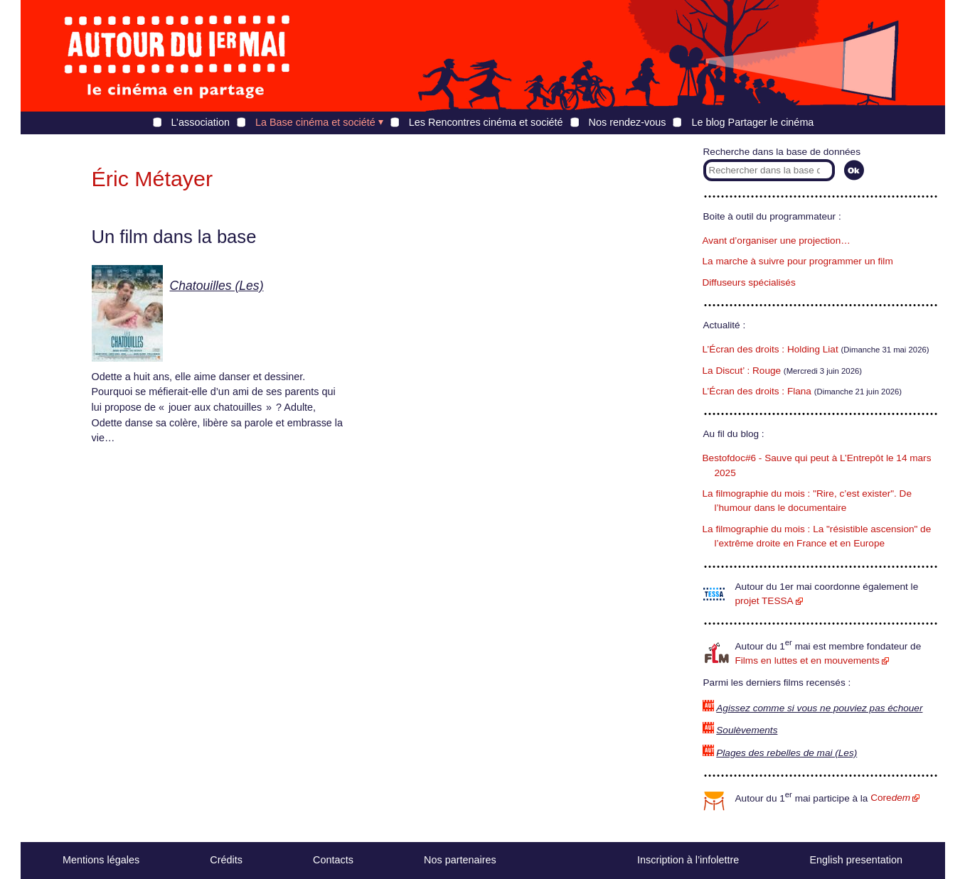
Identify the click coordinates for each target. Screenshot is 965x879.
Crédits (226, 859)
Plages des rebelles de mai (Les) (786, 753)
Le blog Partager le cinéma (752, 122)
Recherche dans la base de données (781, 151)
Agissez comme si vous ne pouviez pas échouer (819, 708)
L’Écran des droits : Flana (757, 391)
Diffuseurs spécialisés (749, 282)
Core (890, 797)
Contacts (333, 859)
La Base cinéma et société (315, 122)
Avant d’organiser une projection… (777, 240)
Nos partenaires (460, 859)
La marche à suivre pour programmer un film (798, 261)
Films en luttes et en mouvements (807, 660)
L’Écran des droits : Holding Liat (770, 349)
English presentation (855, 859)
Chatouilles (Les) (217, 286)
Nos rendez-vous (627, 122)
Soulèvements (746, 730)
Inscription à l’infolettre (688, 859)
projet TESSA (764, 600)
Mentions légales (101, 859)
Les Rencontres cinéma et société (486, 122)
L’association (200, 122)
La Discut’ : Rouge (742, 370)
